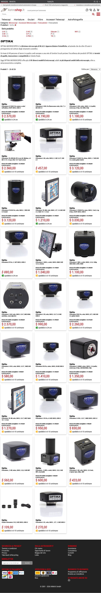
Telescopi (6, 19)
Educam (55, 32)
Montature (19, 19)
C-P (28, 34)
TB (53, 36)
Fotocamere (42, 23)
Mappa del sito (40, 553)
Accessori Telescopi (55, 19)
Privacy (4, 553)
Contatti (71, 553)
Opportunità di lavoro (42, 550)
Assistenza (72, 548)
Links (37, 555)
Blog (69, 555)
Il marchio (5, 550)
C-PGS (29, 36)
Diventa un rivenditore (76, 574)
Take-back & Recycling (10, 555)
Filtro (40, 19)
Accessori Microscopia (28, 23)
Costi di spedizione (42, 576)
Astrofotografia (75, 19)
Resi (36, 578)
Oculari (31, 19)
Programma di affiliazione (77, 572)
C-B (4, 32)
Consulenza (72, 550)
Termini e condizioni (9, 548)
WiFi (77, 32)
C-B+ (5, 34)
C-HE (29, 32)
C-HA (5, 36)
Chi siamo (38, 548)
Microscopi (13, 23)
